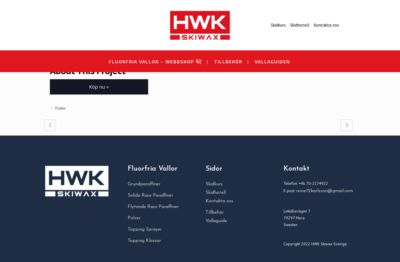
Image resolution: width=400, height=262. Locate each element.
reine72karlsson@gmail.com (324, 191)
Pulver (134, 218)
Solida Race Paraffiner (150, 195)
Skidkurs (278, 25)
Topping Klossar (144, 241)
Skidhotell (299, 25)
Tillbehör (215, 212)
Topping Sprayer (145, 229)
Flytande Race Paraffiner (153, 207)
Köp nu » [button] (99, 86)
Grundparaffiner (144, 184)
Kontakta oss (326, 25)
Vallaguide (216, 221)
